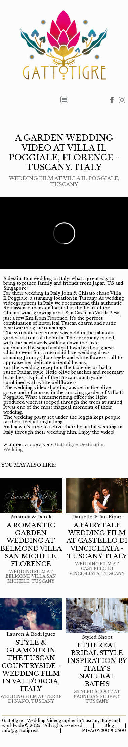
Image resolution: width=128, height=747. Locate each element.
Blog (109, 725)
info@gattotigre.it (20, 730)
